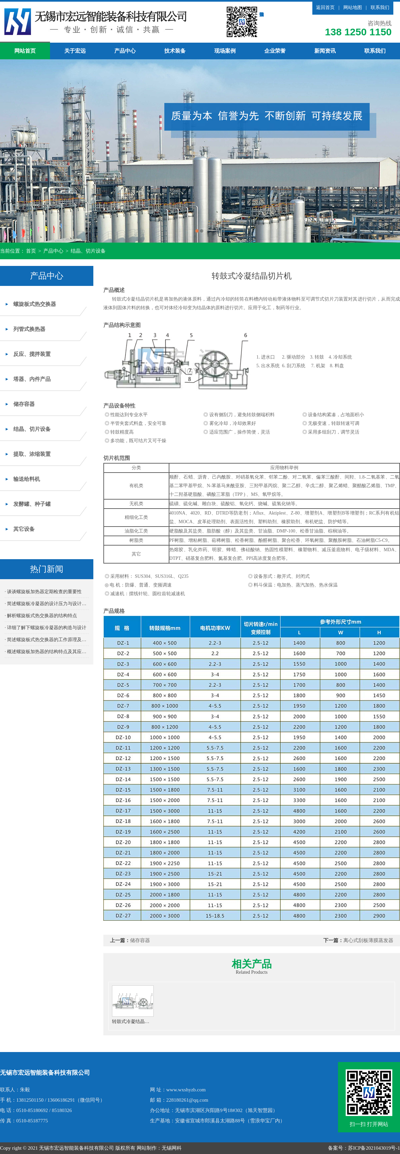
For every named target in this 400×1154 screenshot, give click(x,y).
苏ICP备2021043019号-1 (374, 1148)
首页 (31, 251)
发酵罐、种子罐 (32, 504)
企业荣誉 (275, 51)
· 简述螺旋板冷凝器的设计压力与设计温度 (47, 603)
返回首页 (325, 7)
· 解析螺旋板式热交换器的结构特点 (41, 615)
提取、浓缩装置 (32, 454)
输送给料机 (26, 479)
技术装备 (175, 51)
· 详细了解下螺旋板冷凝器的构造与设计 (45, 627)
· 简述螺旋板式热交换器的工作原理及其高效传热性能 (47, 639)
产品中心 (125, 51)
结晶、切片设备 (88, 251)
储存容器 (24, 404)
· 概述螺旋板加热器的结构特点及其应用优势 (47, 651)
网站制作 (147, 1148)
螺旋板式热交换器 (34, 304)
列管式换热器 (29, 329)
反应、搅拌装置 (32, 354)
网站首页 (25, 51)
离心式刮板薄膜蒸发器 (368, 940)
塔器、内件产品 (32, 379)
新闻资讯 (325, 51)
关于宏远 (75, 51)
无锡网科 (172, 1148)
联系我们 (380, 7)
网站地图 (352, 7)
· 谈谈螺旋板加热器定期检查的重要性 (43, 591)
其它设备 (24, 529)
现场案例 (225, 51)
